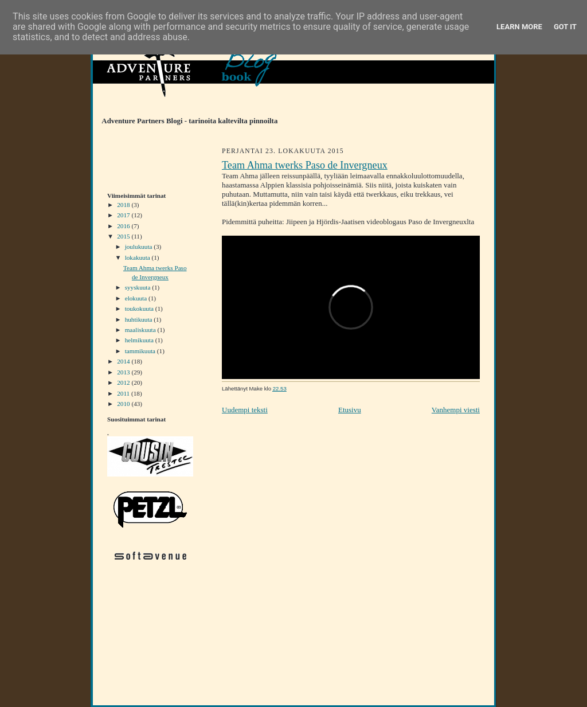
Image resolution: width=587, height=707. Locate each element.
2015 (124, 236)
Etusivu (349, 409)
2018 (124, 204)
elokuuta (136, 298)
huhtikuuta (139, 319)
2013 (124, 372)
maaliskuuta (141, 329)
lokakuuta (138, 257)
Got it (565, 26)
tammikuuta (141, 350)
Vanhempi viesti (456, 409)
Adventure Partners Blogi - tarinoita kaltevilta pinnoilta (185, 121)
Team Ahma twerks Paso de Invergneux (305, 165)
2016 (124, 225)
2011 (124, 393)
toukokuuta (140, 308)
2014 (124, 361)
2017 (124, 215)
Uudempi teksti (245, 409)
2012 (124, 382)
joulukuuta (139, 246)
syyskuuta (138, 287)
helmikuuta (140, 340)
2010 (124, 403)
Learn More (519, 26)
